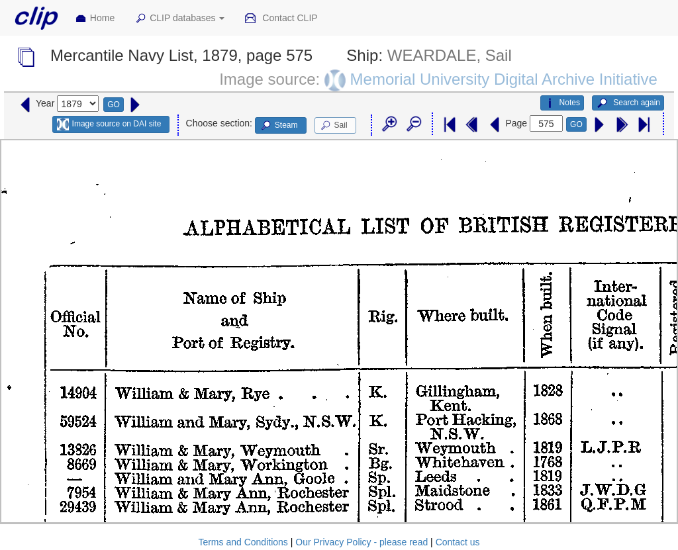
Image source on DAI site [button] (109, 124)
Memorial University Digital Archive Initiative (503, 79)
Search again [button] (628, 103)
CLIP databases (179, 18)
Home (95, 18)
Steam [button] (279, 126)
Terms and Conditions (242, 542)
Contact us (458, 542)
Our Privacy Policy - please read (361, 542)
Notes (562, 103)
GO (113, 104)
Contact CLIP (280, 18)
